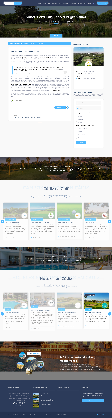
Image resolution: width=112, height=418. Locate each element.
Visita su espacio (88, 85)
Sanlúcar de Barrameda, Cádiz (66, 236)
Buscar (18, 3)
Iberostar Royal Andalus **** (94, 312)
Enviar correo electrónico (90, 76)
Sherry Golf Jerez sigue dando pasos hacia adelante (48, 399)
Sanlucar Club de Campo (66, 222)
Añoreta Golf (56, 90)
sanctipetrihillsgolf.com (89, 78)
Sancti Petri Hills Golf (88, 55)
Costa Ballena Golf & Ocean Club (21, 84)
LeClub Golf (46, 57)
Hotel (8, 309)
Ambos (80, 122)
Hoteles (80, 131)
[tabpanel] (69, 220)
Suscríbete (92, 400)
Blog (89, 3)
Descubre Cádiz (82, 3)
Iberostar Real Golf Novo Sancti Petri (41, 67)
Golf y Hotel (73, 3)
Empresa (80, 119)
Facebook (25, 57)
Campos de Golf (82, 128)
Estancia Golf (59, 67)
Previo (26, 116)
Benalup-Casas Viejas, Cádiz (66, 326)
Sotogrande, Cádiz (10, 237)
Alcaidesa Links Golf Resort (40, 222)
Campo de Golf (48, 21)
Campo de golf (10, 219)
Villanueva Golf (57, 69)
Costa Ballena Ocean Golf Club (33, 69)
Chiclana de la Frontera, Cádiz (93, 326)
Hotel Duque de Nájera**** (13, 312)
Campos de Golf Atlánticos (50, 3)
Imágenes (88, 407)
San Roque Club (90, 222)
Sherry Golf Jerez (47, 69)
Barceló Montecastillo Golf (21, 67)
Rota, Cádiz (8, 327)
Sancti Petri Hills (22, 71)
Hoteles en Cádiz (63, 3)
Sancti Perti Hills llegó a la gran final (47, 394)
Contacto (103, 3)
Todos (79, 137)
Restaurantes (81, 134)
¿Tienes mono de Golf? (46, 404)
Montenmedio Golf (19, 69)
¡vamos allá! (56, 35)
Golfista (80, 116)
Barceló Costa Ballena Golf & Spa (42, 310)
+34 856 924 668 (88, 73)
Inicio (39, 3)
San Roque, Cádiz (36, 237)
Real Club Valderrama (12, 222)
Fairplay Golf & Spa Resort (67, 312)
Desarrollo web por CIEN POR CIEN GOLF (56, 414)
